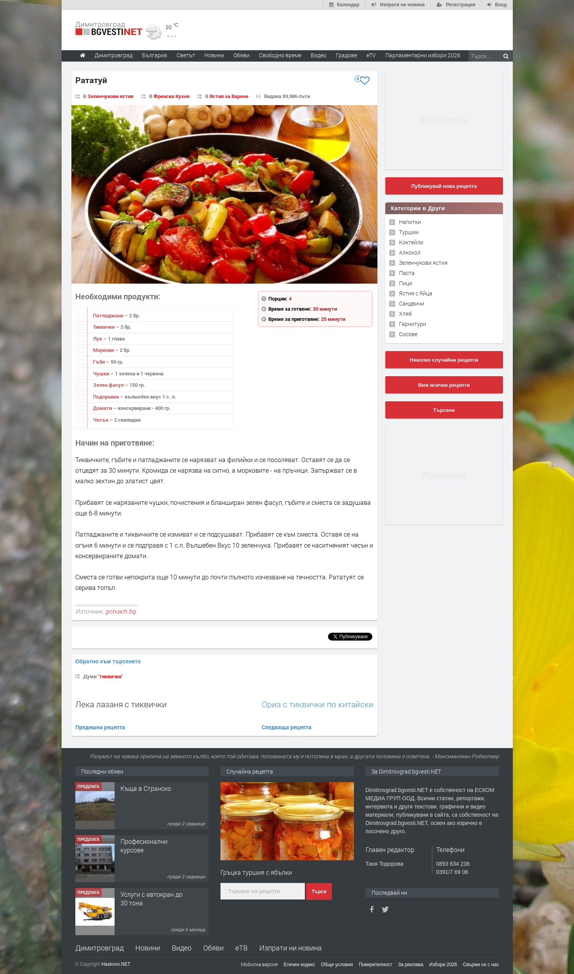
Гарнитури (412, 324)
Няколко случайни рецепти (444, 360)
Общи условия (337, 964)
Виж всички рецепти (444, 385)
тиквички (110, 676)
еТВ (241, 947)
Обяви (213, 947)
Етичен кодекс (299, 964)
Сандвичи (411, 303)
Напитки (410, 222)
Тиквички (104, 326)
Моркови (104, 349)
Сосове (408, 334)
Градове (346, 55)
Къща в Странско (145, 788)
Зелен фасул (109, 384)
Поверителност (375, 964)
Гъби (99, 361)
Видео (181, 947)
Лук (98, 338)
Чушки (101, 373)
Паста (407, 273)
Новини (214, 55)
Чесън (101, 419)
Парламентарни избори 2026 (422, 55)
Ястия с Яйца (415, 293)
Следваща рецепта (287, 727)
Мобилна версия (259, 964)
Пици (405, 283)
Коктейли (411, 242)
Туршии (409, 232)
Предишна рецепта (100, 727)
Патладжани (108, 315)
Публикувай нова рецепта (444, 186)
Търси (319, 891)
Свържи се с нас (481, 964)
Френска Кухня (171, 96)
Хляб (405, 313)
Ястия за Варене (229, 96)
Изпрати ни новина (290, 947)
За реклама (410, 964)
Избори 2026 (443, 964)
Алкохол (410, 252)
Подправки (106, 396)
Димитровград (99, 947)
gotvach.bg (120, 611)
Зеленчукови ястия (110, 96)
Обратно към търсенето (108, 661)
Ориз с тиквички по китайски (318, 704)
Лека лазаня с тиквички (121, 704)
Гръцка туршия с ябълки (256, 872)
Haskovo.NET (115, 964)
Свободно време (280, 55)
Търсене (444, 410)
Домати (103, 407)
